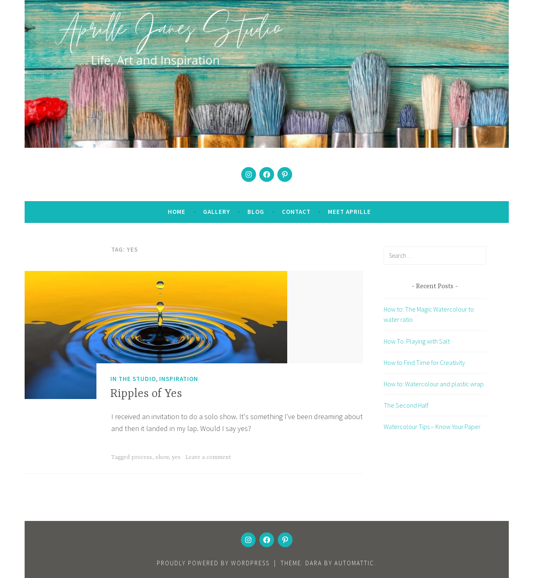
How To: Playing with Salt (417, 341)
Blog (255, 212)
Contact (296, 212)
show (162, 457)
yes (176, 457)
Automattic (354, 563)
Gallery (216, 212)
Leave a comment (208, 457)
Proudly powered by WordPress (213, 563)
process (141, 457)
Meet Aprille (349, 212)
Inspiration (178, 379)
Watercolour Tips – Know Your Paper (432, 426)
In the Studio (133, 379)
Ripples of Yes (146, 394)
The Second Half (406, 405)
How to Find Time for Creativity (424, 362)
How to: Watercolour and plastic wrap (434, 384)
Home (176, 212)
